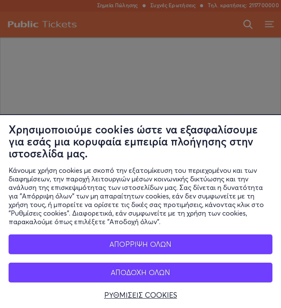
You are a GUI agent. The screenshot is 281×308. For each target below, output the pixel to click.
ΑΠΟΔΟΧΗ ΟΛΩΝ (140, 272)
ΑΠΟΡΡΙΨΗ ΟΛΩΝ (140, 244)
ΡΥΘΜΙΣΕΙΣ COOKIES (140, 295)
